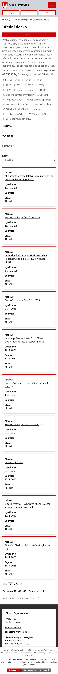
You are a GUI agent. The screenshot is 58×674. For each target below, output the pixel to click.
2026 (30, 89)
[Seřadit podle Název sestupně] (12, 126)
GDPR (41, 89)
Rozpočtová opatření (39, 99)
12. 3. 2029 (10, 358)
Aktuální (9, 201)
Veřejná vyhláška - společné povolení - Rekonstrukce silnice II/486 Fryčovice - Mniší (26, 259)
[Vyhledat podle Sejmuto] (29, 150)
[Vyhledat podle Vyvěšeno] (29, 140)
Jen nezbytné (30, 670)
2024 (8, 89)
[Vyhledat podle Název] (29, 130)
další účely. (29, 655)
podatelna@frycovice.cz (17, 631)
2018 (20, 80)
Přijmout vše (14, 670)
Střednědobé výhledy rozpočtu (23, 109)
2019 (31, 80)
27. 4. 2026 (10, 479)
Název (6, 125)
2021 (19, 85)
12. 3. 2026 (10, 350)
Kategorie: (8, 80)
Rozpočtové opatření (17, 104)
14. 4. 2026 (10, 557)
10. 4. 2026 (10, 515)
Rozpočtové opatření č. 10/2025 (24, 217)
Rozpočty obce (43, 104)
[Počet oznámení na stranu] (44, 591)
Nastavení (44, 670)
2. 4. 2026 (10, 432)
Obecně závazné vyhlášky (20, 94)
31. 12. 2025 (11, 270)
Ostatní (43, 94)
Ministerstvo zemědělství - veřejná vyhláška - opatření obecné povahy (29, 177)
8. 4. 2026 (10, 470)
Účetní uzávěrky (15, 113)
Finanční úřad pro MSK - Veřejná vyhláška (27, 547)
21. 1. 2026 (10, 308)
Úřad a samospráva (22, 19)
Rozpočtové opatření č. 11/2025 (24, 300)
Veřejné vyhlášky (38, 113)
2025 (19, 89)
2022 (30, 85)
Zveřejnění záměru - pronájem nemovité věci (27, 384)
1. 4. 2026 (10, 394)
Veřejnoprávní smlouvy (18, 118)
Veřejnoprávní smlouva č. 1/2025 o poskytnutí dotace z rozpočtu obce (27, 340)
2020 (8, 85)
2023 (41, 85)
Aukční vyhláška (16, 462)
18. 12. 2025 (11, 225)
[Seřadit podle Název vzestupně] (12, 125)
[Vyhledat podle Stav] (29, 160)
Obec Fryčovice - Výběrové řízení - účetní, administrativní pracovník (27, 505)
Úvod (5, 19)
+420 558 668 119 (13, 627)
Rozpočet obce (14, 99)
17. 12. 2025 (11, 187)
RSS (39, 34)
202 (42, 80)
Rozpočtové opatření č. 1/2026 (24, 424)
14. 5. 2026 (10, 565)
